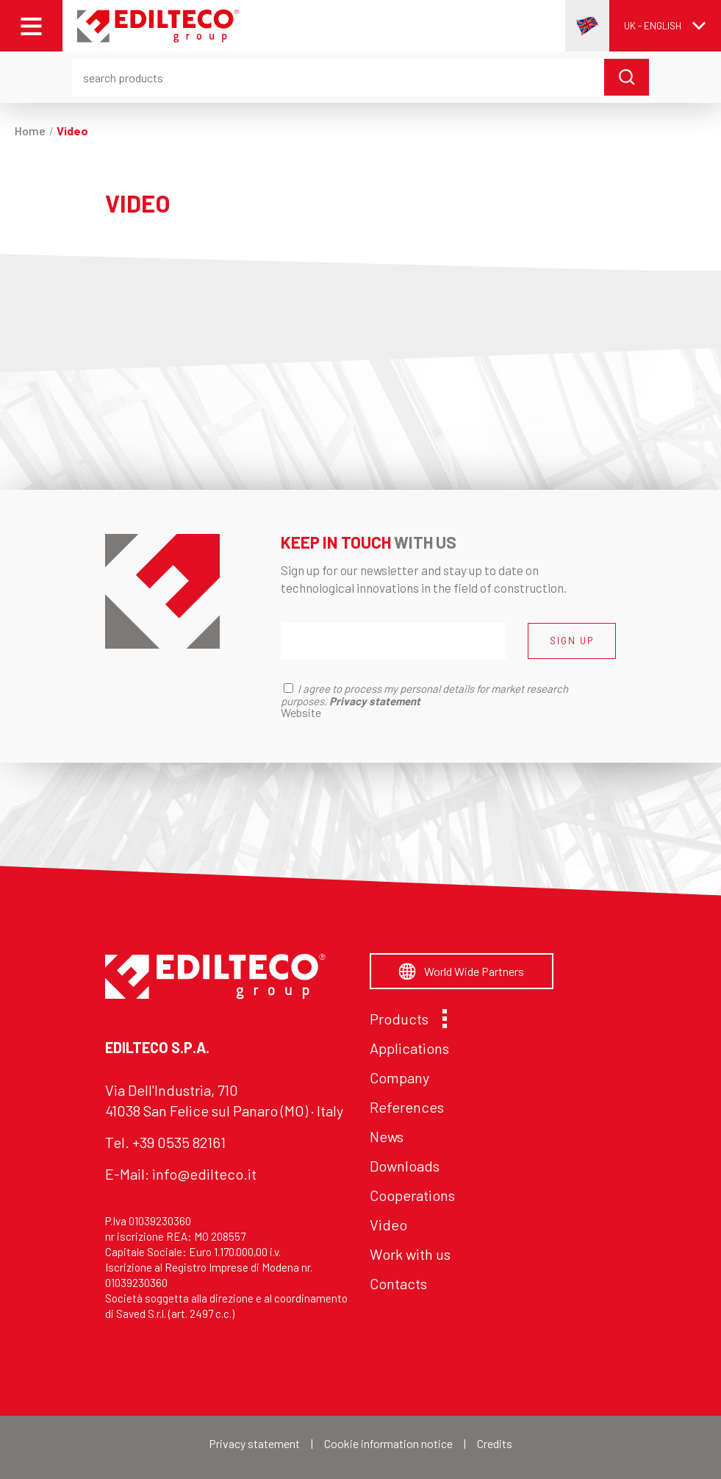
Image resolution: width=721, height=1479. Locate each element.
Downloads (405, 1165)
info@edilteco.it (204, 1174)
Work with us (410, 1254)
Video (388, 1224)
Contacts (398, 1283)
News (386, 1136)
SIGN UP (572, 640)
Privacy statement (254, 1443)
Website (301, 712)
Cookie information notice (388, 1443)
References (407, 1107)
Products (405, 1018)
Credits (494, 1443)
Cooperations (412, 1195)
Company (399, 1077)
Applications (409, 1048)
